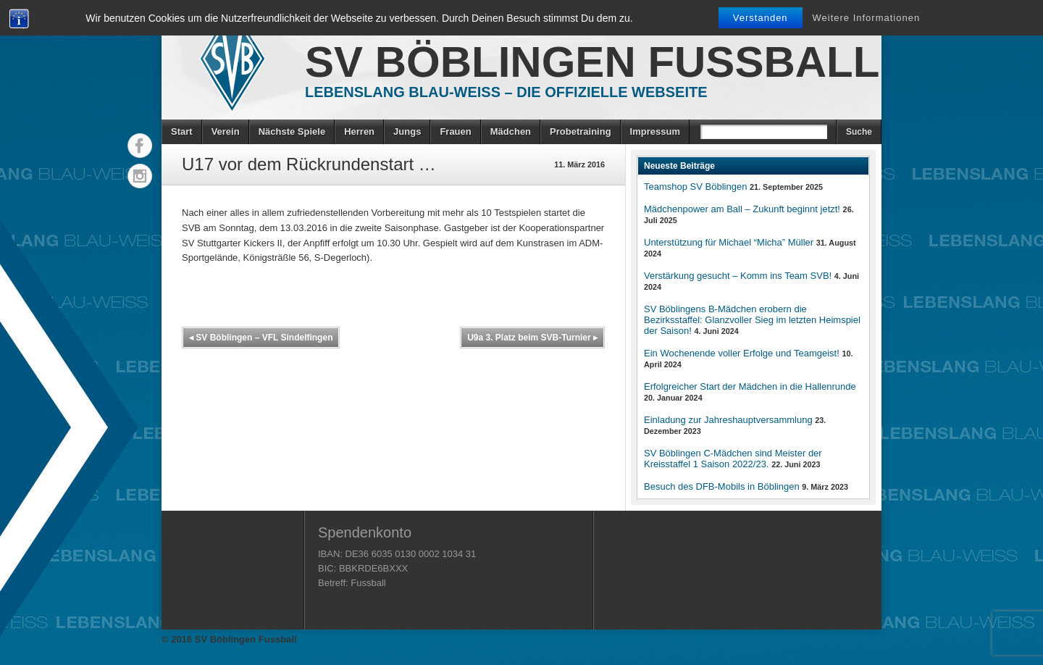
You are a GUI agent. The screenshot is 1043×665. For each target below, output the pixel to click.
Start (182, 131)
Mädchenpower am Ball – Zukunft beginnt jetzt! (742, 209)
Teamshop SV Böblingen (695, 186)
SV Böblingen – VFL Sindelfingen (260, 337)
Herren (359, 131)
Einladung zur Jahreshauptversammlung (728, 419)
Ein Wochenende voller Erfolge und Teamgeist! (741, 353)
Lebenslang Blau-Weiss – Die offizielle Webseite (506, 92)
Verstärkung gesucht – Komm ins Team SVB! (738, 275)
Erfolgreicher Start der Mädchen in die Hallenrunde (750, 386)
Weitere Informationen (867, 17)
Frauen (455, 131)
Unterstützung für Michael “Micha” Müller (728, 242)
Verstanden (760, 17)
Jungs (407, 131)
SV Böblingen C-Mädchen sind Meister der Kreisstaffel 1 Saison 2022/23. (733, 458)
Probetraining (580, 131)
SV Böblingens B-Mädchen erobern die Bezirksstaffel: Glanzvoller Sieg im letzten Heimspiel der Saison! (752, 320)
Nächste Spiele (292, 131)
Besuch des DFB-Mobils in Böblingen (722, 486)
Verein (225, 131)
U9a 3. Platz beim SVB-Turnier (532, 337)
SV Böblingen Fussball (592, 62)
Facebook (140, 146)
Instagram (140, 176)
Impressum (655, 131)
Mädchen (510, 131)
